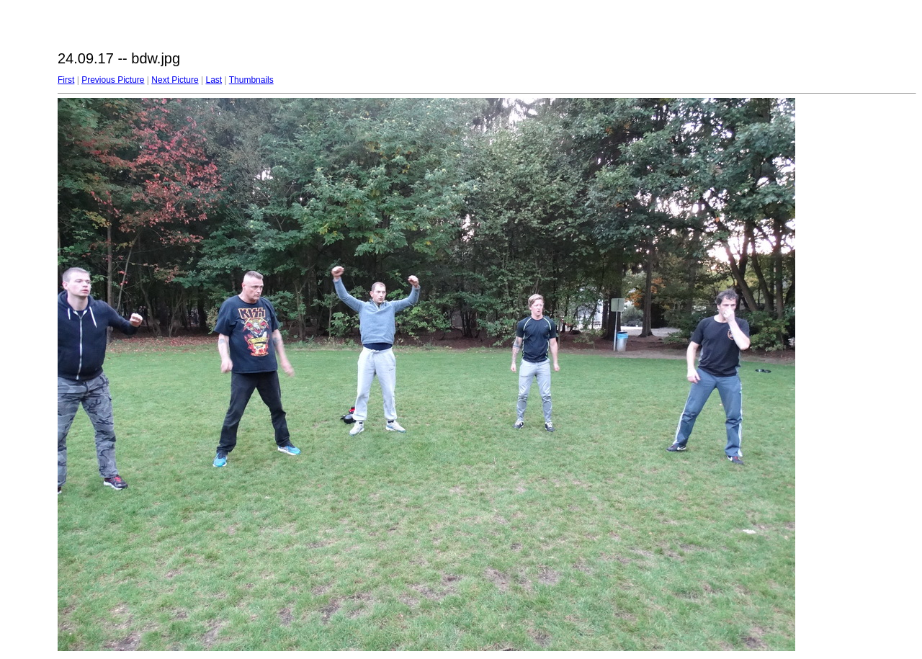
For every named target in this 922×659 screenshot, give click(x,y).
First (66, 80)
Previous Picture (112, 80)
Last (213, 80)
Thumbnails (251, 80)
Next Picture (174, 80)
